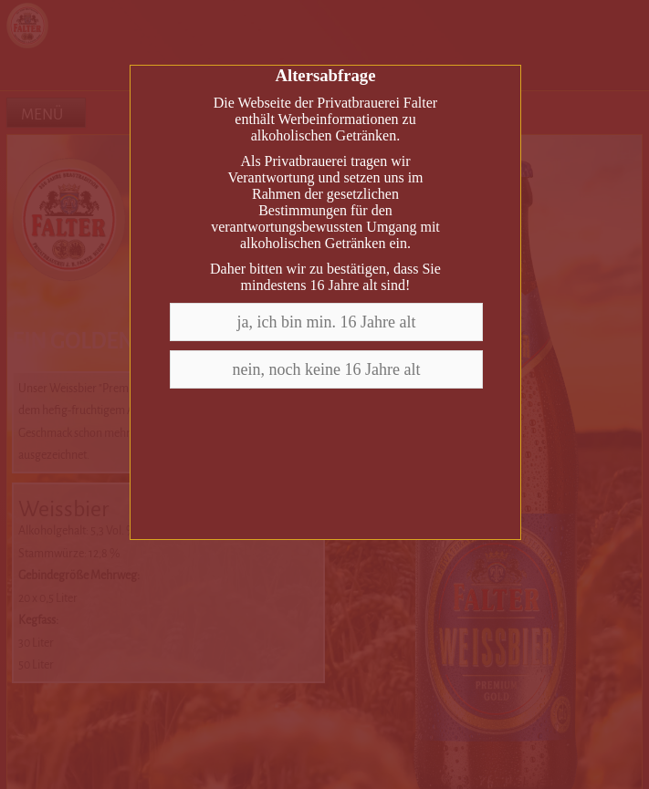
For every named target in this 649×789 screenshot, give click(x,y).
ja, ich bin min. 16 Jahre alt (326, 322)
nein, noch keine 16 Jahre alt (327, 369)
